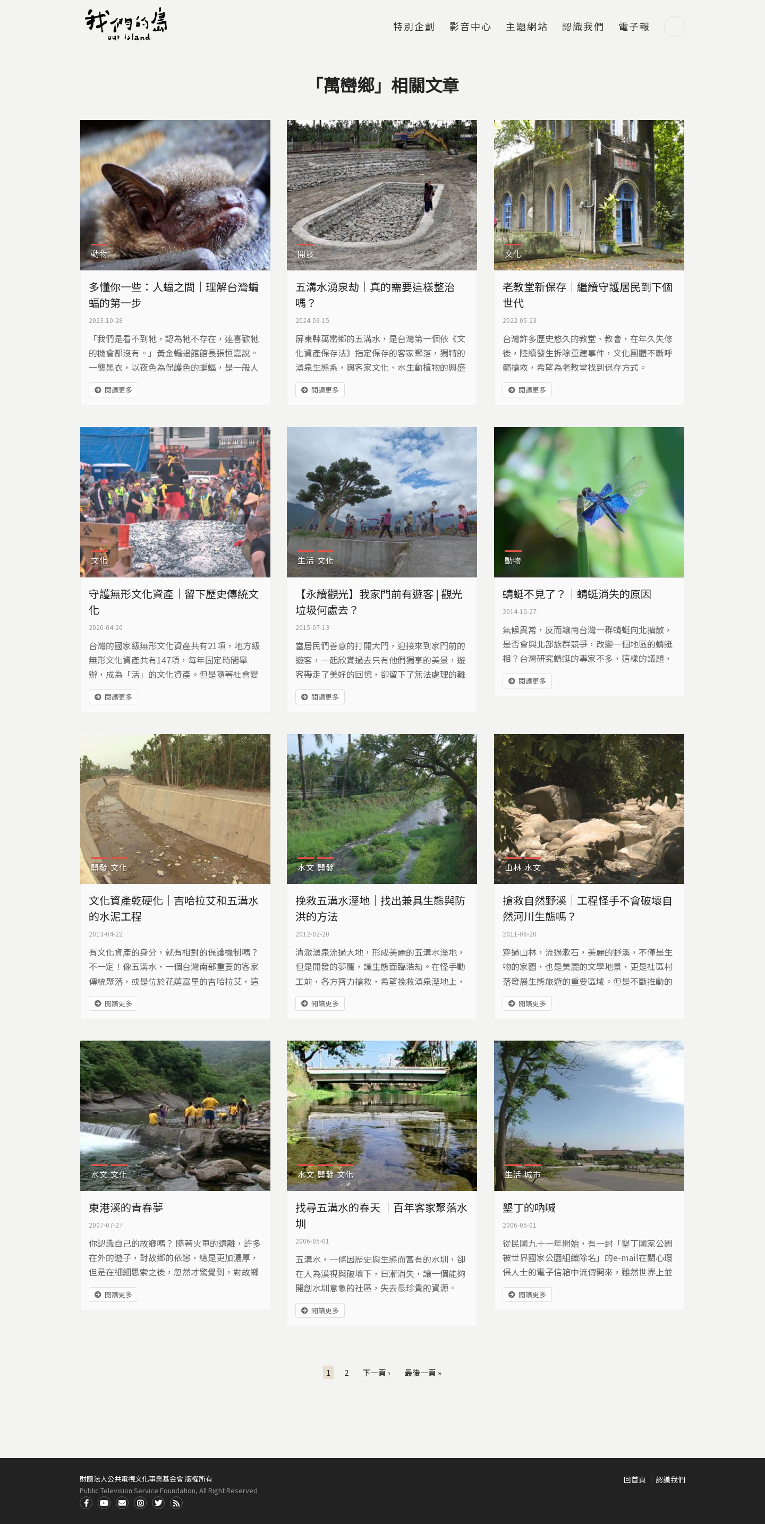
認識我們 (583, 27)
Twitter (158, 1502)
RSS (176, 1502)
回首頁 (635, 1479)
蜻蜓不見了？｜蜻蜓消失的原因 (577, 593)
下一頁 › (376, 1372)
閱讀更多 (118, 390)
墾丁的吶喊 (529, 1207)
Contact (122, 1502)
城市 (532, 1174)
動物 (99, 253)
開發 (306, 253)
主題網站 (527, 27)
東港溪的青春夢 (126, 1207)
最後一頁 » (422, 1372)
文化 (513, 253)
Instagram (140, 1502)
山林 (513, 867)
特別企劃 (414, 27)
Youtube (104, 1502)
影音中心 (470, 27)
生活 (306, 560)
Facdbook (86, 1502)
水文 (306, 867)
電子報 (634, 27)
